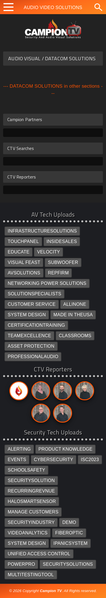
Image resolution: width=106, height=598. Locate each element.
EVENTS (17, 459)
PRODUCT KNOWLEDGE (65, 449)
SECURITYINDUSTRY (31, 522)
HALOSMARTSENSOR (32, 501)
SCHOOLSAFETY (26, 470)
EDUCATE (18, 251)
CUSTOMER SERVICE (32, 304)
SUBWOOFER (63, 262)
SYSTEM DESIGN (27, 314)
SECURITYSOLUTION (31, 480)
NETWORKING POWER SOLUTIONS (47, 283)
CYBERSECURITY (53, 459)
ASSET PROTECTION (31, 346)
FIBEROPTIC (69, 532)
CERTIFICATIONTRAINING (36, 325)
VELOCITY (48, 251)
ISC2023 (90, 459)
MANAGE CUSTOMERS (33, 511)
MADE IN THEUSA (73, 314)
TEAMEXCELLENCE (29, 335)
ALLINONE (74, 304)
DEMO (69, 522)
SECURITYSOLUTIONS (68, 564)
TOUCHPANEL (23, 241)
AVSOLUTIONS (24, 272)
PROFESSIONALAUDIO (33, 356)
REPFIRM (58, 272)
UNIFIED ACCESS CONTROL (39, 553)
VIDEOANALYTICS (27, 532)
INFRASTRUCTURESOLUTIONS (42, 231)
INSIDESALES (62, 241)
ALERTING (19, 449)
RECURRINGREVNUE (31, 491)
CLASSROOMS (75, 335)
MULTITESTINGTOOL (31, 574)
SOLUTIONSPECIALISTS (34, 293)
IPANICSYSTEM (70, 543)
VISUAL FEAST (24, 262)
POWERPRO (21, 564)
